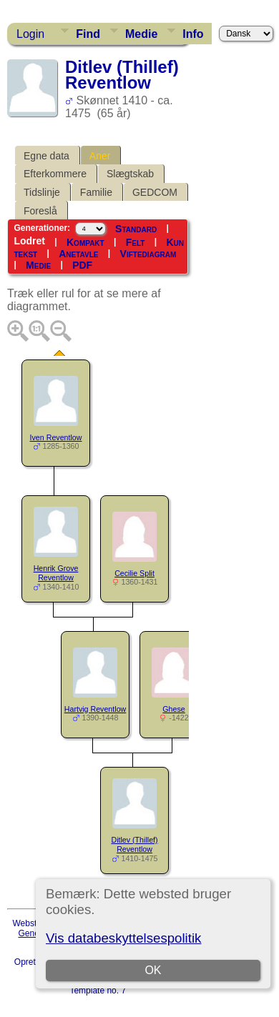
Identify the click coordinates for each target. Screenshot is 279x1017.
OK (153, 970)
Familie (96, 192)
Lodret (29, 241)
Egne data (46, 156)
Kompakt (85, 242)
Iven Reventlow (56, 437)
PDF (82, 265)
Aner (100, 156)
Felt (135, 242)
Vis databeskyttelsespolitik (123, 938)
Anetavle (78, 253)
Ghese (173, 709)
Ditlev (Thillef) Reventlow (134, 844)
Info (192, 34)
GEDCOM (154, 192)
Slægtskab (130, 173)
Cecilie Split (134, 573)
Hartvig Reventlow (95, 709)
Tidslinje (42, 192)
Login (30, 34)
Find (88, 34)
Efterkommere (55, 173)
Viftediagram (148, 253)
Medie (141, 34)
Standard (136, 228)
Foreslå (40, 211)
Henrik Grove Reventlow (56, 573)
